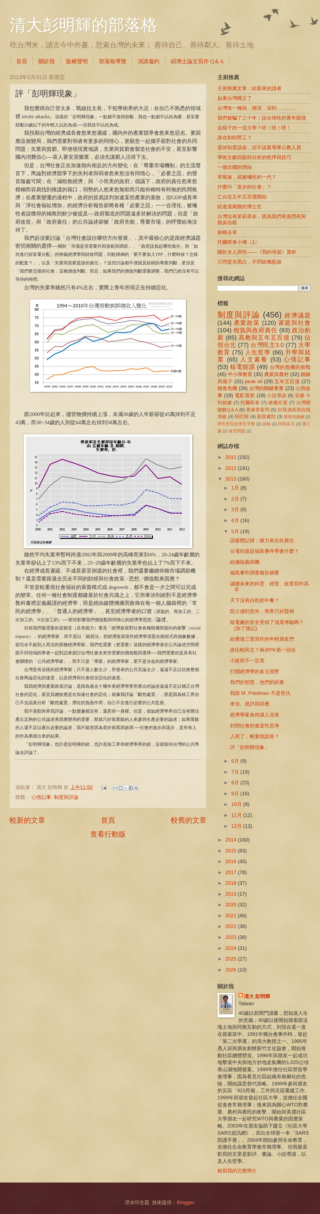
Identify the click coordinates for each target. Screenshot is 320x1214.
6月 (235, 761)
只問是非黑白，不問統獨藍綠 (249, 262)
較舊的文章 (188, 820)
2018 (231, 883)
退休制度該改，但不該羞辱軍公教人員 (259, 147)
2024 (231, 948)
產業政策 (247, 322)
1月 (235, 488)
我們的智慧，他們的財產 (257, 682)
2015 (231, 851)
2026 (231, 970)
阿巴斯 (242, 416)
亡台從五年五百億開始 (242, 197)
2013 (231, 479)
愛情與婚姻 (294, 417)
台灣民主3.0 (267, 345)
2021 (231, 915)
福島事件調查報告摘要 (254, 573)
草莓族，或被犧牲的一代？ (247, 177)
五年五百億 (287, 381)
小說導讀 (276, 395)
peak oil (253, 381)
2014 (231, 840)
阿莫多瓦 (286, 424)
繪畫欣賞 (278, 402)
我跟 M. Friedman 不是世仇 (260, 693)
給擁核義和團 (245, 562)
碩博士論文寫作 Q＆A (197, 61)
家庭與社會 (294, 322)
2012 (231, 468)
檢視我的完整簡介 (237, 1170)
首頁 (21, 61)
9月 (235, 793)
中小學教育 (240, 374)
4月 (235, 520)
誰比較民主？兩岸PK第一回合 (263, 650)
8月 (235, 782)
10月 (237, 804)
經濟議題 (297, 315)
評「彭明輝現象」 (249, 747)
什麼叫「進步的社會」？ (244, 187)
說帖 (266, 424)
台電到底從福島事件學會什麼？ (264, 551)
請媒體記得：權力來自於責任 (262, 540)
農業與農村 (276, 374)
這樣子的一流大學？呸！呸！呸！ (254, 128)
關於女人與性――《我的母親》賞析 (256, 252)
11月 (237, 815)
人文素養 (254, 359)
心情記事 (41, 797)
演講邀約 (148, 61)
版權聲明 (77, 61)
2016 (231, 861)
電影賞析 (245, 395)
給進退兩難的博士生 (239, 206)
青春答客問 (258, 409)
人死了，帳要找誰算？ (254, 736)
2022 (231, 926)
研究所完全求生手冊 (236, 424)
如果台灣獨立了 (234, 98)
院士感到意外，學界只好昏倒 (262, 611)
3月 (235, 509)
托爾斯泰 (250, 402)
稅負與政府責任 (255, 330)
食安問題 (237, 431)
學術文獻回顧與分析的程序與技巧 (254, 157)
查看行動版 (108, 834)
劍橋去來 (227, 232)
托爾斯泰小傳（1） (238, 242)
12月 (237, 826)
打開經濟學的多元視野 (254, 671)
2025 (231, 959)
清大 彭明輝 (257, 996)
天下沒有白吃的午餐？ (254, 600)
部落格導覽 (112, 61)
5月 (235, 531)
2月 (235, 499)
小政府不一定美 (247, 660)
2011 (231, 457)
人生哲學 (257, 352)
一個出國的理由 (234, 167)
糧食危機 (227, 388)
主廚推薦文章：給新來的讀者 (249, 88)
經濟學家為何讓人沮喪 (254, 715)
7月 (235, 772)
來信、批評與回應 (249, 704)
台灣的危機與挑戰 (290, 367)
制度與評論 (66, 797)
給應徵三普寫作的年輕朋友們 (262, 639)
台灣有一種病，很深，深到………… (257, 108)
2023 (231, 937)
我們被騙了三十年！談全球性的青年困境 (261, 118)
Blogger (185, 1202)
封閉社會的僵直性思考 (254, 726)
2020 (231, 904)
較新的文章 (27, 820)
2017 (231, 872)
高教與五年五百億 (263, 337)
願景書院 (266, 416)
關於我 (46, 61)
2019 (231, 894)
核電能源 (242, 366)
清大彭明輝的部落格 (83, 25)
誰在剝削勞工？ (234, 137)
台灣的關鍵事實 (266, 388)
